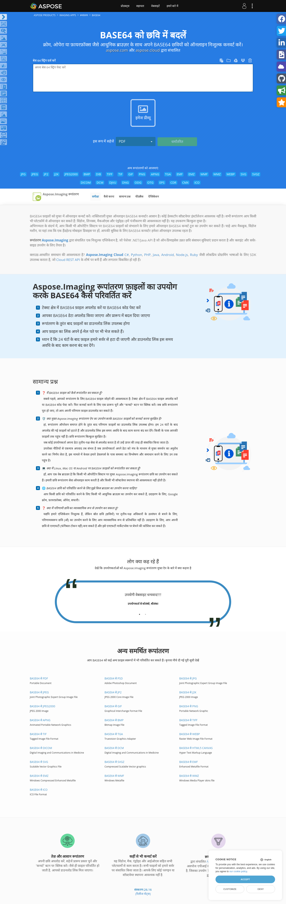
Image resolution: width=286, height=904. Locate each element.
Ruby (194, 254)
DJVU (112, 182)
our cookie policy (238, 871)
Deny (261, 889)
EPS (161, 182)
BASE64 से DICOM (41, 748)
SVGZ (256, 174)
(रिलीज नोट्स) (143, 894)
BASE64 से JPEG (39, 692)
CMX (185, 182)
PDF (136, 141)
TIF (120, 174)
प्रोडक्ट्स (125, 6)
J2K (56, 174)
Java (156, 254)
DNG (125, 182)
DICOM (86, 182)
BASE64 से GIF (113, 706)
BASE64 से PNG (188, 706)
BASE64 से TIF (38, 734)
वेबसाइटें (155, 6)
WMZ (217, 174)
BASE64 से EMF (188, 762)
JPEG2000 (71, 174)
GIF (130, 174)
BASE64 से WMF (114, 776)
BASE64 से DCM (114, 748)
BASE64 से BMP (114, 720)
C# (127, 254)
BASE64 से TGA (113, 734)
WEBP (231, 174)
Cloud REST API (68, 259)
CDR (173, 182)
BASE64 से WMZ (189, 776)
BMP (87, 174)
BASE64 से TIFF (188, 720)
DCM (100, 182)
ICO (196, 182)
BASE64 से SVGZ (114, 762)
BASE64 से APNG (40, 720)
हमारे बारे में (172, 6)
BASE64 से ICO (38, 790)
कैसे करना (109, 196)
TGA (168, 174)
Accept (245, 879)
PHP (147, 254)
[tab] (139, 613)
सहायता (140, 6)
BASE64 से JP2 (113, 692)
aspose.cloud (147, 50)
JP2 (46, 174)
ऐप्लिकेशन (153, 196)
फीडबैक (139, 196)
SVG (243, 174)
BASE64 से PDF (39, 678)
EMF (180, 174)
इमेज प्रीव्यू (143, 117)
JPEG (35, 174)
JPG (23, 174)
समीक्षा (95, 196)
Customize (229, 889)
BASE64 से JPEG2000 (42, 706)
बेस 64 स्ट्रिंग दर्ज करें (44, 60)
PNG (142, 174)
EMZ (191, 174)
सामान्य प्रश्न (125, 196)
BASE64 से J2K (187, 692)
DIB (98, 174)
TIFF (109, 174)
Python (136, 254)
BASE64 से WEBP (189, 734)
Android (167, 254)
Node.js (182, 254)
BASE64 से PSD (113, 678)
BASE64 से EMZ (39, 776)
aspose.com (117, 50)
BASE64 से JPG (188, 678)
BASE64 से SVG (39, 762)
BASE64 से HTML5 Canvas (196, 748)
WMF (204, 174)
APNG (155, 174)
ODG (138, 182)
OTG (150, 182)
